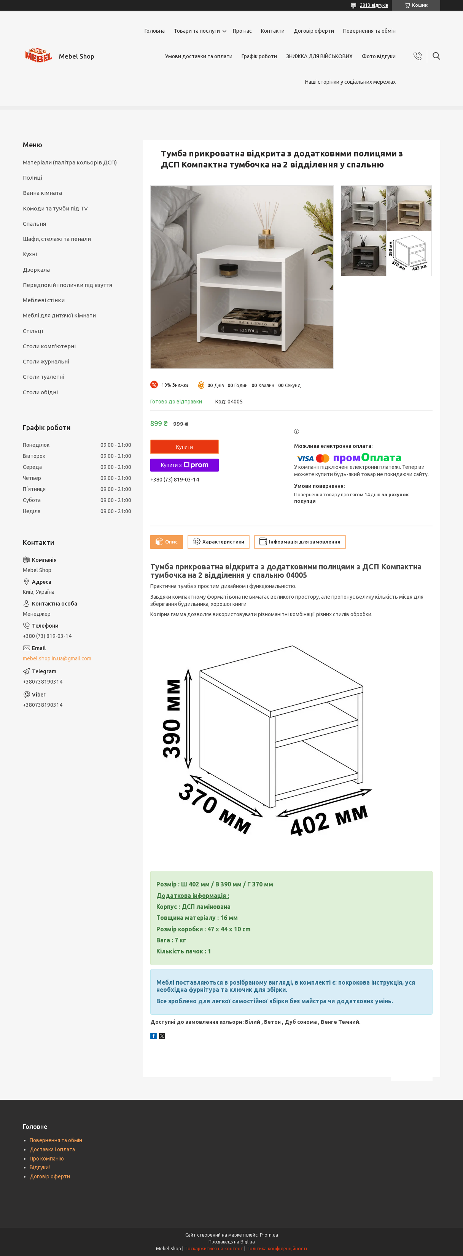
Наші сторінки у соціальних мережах (350, 82)
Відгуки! (40, 1167)
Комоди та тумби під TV (55, 208)
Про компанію (47, 1159)
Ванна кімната (42, 193)
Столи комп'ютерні (49, 346)
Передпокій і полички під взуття (67, 285)
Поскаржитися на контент (214, 1248)
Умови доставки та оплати (198, 56)
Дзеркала (36, 269)
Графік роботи (259, 56)
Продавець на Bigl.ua (231, 1241)
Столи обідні (40, 392)
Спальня (34, 223)
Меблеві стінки (44, 300)
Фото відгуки (379, 56)
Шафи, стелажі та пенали (57, 239)
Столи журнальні (46, 361)
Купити (184, 447)
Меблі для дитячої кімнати (59, 315)
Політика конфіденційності (277, 1248)
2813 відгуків (374, 5)
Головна (155, 31)
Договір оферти (314, 31)
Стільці (33, 331)
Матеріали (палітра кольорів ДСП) (70, 162)
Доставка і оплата (52, 1149)
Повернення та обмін (369, 31)
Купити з (184, 465)
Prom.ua (269, 1234)
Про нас (242, 31)
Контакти (273, 31)
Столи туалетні (43, 376)
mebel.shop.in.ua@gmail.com (57, 658)
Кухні (30, 254)
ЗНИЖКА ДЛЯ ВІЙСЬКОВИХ (319, 56)
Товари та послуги (197, 31)
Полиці (32, 177)
